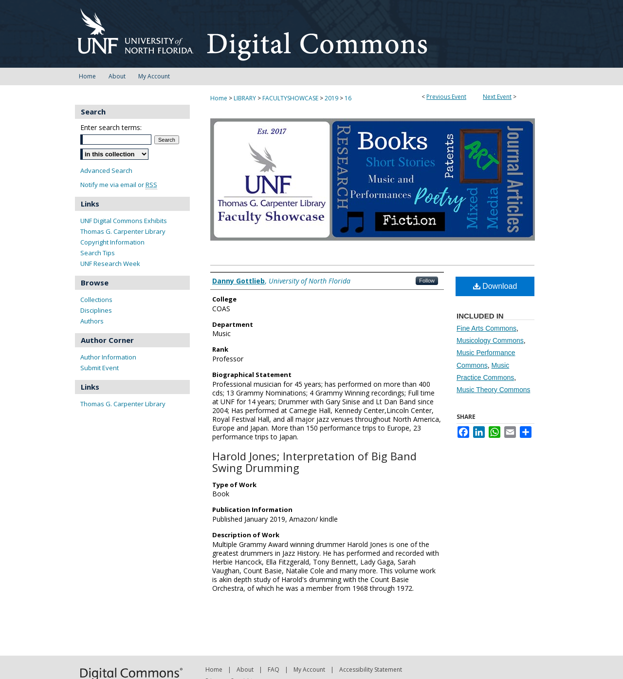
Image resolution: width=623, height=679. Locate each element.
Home (218, 98)
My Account (309, 669)
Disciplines (96, 310)
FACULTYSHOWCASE (291, 98)
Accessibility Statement (370, 669)
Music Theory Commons (493, 390)
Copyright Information (112, 242)
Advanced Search (106, 170)
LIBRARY (245, 98)
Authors (92, 321)
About (245, 669)
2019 (332, 98)
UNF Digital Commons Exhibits (123, 220)
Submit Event (99, 367)
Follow (427, 280)
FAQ (273, 669)
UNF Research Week (110, 263)
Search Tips (97, 252)
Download (495, 286)
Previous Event (446, 97)
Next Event (497, 97)
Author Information (108, 357)
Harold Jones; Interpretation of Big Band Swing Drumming (314, 462)
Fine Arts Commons (486, 328)
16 (348, 98)
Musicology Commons (490, 340)
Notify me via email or (118, 184)
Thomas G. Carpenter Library (122, 231)
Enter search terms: (111, 127)
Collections (96, 299)
